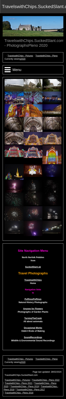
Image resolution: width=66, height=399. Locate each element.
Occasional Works (33, 328)
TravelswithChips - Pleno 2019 (24, 386)
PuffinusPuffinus (33, 299)
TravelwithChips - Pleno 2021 (18, 383)
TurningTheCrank (33, 318)
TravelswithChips (33, 280)
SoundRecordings (33, 337)
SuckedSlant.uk (33, 267)
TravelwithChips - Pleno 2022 (45, 380)
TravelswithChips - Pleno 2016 (19, 393)
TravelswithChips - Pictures (20, 56)
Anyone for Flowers (33, 308)
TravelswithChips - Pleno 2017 (30, 389)
